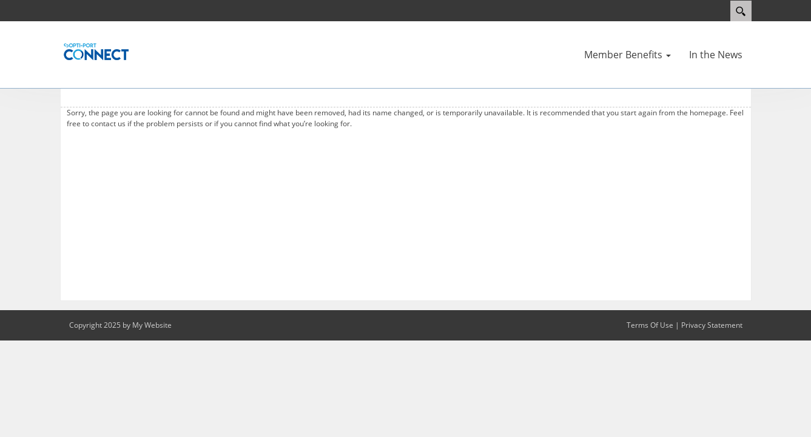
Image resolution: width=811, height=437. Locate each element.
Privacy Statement (711, 325)
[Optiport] (96, 51)
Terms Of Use (650, 325)
